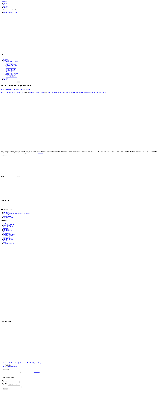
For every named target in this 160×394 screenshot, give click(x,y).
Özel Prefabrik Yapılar (11, 75)
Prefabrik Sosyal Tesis (11, 74)
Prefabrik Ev (6, 212)
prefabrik (86, 92)
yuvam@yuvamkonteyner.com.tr (10, 366)
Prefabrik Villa (9, 66)
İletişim (5, 79)
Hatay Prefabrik (7, 216)
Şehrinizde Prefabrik (8, 240)
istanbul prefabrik (59, 92)
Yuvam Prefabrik (20, 92)
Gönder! (5, 389)
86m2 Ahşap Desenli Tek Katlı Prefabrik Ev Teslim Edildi (16, 213)
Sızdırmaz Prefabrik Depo (9, 214)
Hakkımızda (6, 60)
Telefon (5, 383)
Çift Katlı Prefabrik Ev (11, 65)
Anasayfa (5, 59)
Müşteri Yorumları (7, 225)
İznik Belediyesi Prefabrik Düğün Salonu (15, 89)
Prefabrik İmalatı (7, 231)
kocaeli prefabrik (79, 92)
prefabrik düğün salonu (93, 92)
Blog (4, 223)
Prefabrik (42, 92)
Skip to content (4, 1)
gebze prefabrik (51, 92)
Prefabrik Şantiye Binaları (12, 73)
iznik (64, 92)
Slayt (4, 242)
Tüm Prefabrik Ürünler (11, 77)
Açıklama (5, 388)
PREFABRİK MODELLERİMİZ (10, 61)
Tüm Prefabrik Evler (11, 68)
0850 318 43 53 (6, 364)
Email (5, 381)
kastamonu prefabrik (70, 92)
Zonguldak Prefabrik (8, 217)
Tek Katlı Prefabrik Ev (11, 64)
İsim (4, 380)
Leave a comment (102, 92)
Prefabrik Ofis (9, 63)
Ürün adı (5, 384)
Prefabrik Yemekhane (11, 70)
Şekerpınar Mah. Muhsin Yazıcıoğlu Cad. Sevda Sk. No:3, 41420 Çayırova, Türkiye (22, 362)
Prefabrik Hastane (10, 71)
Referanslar (6, 78)
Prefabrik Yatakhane (10, 69)
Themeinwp (37, 372)
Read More (40, 153)
